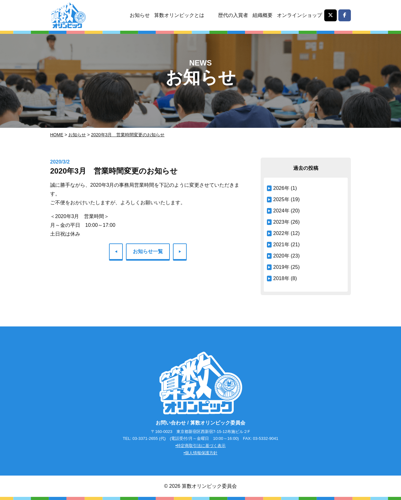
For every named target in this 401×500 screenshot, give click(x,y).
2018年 (281, 278)
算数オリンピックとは (179, 15)
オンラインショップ (299, 15)
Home (56, 134)
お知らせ (140, 15)
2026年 (281, 188)
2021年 (281, 244)
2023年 (281, 222)
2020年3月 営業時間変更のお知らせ (127, 134)
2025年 (281, 199)
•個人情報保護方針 (201, 453)
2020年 (281, 255)
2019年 (281, 267)
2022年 (281, 233)
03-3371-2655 (145, 438)
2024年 (281, 210)
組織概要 (263, 15)
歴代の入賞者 (233, 15)
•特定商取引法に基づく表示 (200, 445)
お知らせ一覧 (148, 251)
